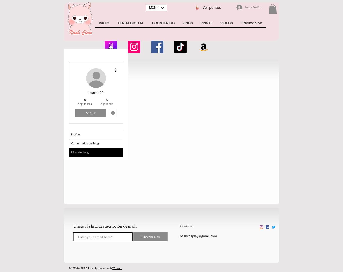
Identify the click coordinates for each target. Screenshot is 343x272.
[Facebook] (157, 47)
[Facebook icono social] (267, 227)
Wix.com (117, 268)
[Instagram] (134, 47)
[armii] (111, 47)
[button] (156, 8)
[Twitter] (273, 227)
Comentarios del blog (85, 143)
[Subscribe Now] (150, 236)
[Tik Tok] (180, 47)
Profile (75, 134)
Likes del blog (80, 152)
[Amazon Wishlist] (204, 47)
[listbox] (156, 8)
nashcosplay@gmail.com (198, 236)
